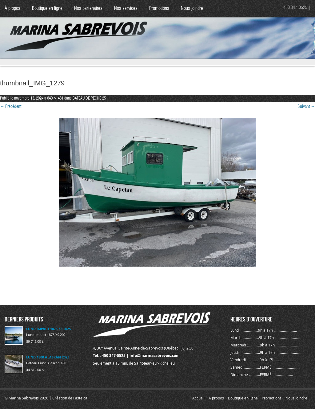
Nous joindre (192, 8)
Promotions (159, 8)
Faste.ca (80, 397)
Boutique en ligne (47, 8)
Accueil (198, 397)
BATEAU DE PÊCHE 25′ (89, 98)
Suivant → (306, 106)
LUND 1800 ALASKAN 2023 (47, 357)
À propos (12, 8)
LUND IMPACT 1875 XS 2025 (48, 328)
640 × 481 (55, 98)
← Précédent (10, 106)
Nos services (126, 8)
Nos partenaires (88, 8)
